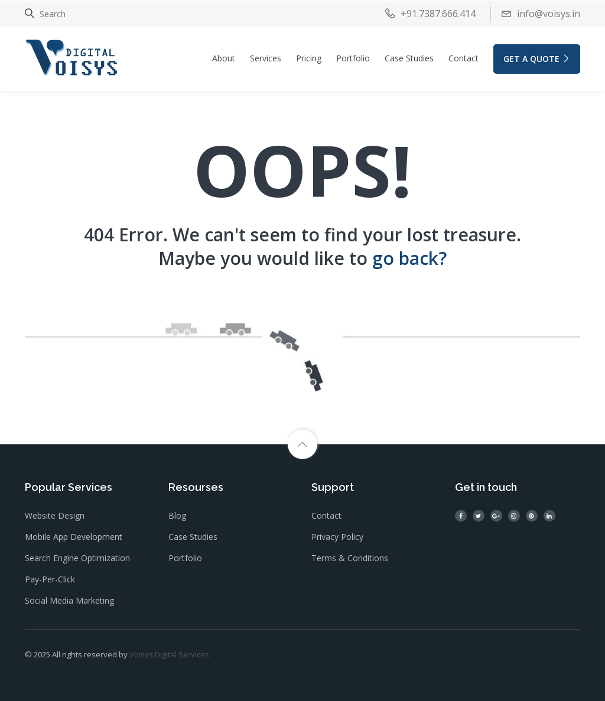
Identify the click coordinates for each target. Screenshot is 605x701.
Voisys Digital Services (169, 654)
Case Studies (409, 58)
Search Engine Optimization (77, 558)
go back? (409, 258)
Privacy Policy (337, 536)
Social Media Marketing (69, 600)
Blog (177, 515)
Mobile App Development (73, 536)
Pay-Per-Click (50, 579)
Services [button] (265, 58)
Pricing (308, 58)
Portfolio (353, 58)
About (223, 58)
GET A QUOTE (536, 58)
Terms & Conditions (349, 558)
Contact (463, 58)
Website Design (54, 515)
